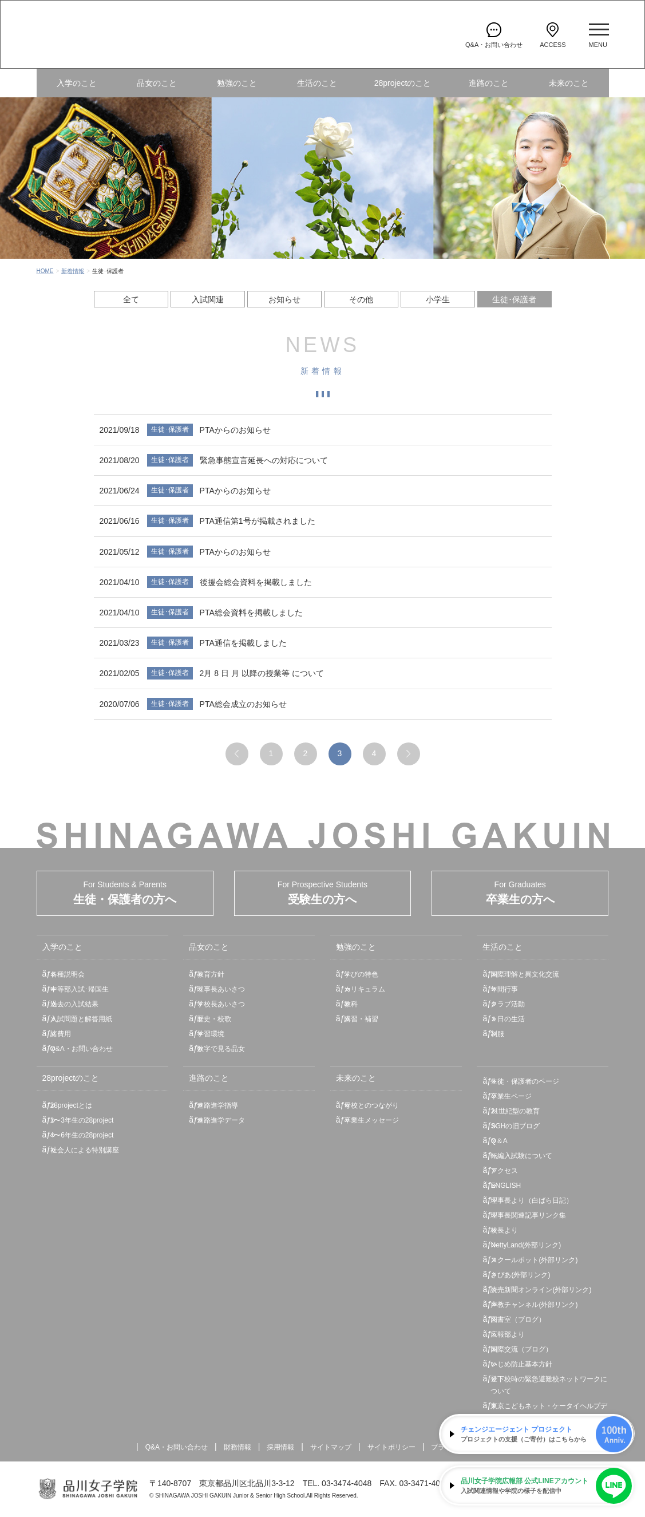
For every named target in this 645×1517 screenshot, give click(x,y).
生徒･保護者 (514, 299)
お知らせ (284, 299)
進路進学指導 (217, 1105)
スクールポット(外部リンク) (533, 1260)
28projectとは (71, 1105)
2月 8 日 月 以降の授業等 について (262, 673)
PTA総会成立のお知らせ (243, 704)
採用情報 (280, 1447)
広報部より (507, 1334)
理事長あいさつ (221, 989)
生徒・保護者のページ (524, 1081)
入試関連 (208, 299)
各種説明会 (67, 974)
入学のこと (77, 83)
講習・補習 (361, 1019)
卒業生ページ (511, 1096)
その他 (361, 299)
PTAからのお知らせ (235, 429)
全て (131, 299)
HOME (45, 271)
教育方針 (210, 974)
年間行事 (504, 989)
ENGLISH (505, 1186)
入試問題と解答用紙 (81, 1019)
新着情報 (72, 271)
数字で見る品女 (221, 1049)
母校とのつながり (371, 1105)
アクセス (504, 1171)
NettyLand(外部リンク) (525, 1245)
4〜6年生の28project (82, 1135)
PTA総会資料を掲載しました (251, 612)
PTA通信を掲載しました (243, 642)
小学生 (438, 299)
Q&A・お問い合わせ (81, 1049)
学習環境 (210, 1034)
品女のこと (157, 83)
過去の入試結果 (74, 1004)
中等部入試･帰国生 (79, 989)
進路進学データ (221, 1120)
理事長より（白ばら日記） (531, 1200)
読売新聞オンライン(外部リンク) (540, 1290)
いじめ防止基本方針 (521, 1364)
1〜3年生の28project (82, 1120)
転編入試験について (521, 1156)
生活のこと (317, 83)
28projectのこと (403, 83)
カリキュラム (364, 989)
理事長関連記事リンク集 (528, 1215)
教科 (351, 1004)
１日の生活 (507, 1019)
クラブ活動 (507, 1004)
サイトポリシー (391, 1447)
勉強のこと (237, 83)
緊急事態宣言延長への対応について (264, 460)
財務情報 (237, 1447)
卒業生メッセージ (371, 1120)
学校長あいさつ (221, 1004)
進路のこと (489, 83)
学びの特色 (361, 974)
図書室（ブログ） (517, 1319)
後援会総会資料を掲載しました (256, 582)
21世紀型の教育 (514, 1111)
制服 (497, 1034)
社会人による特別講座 (84, 1150)
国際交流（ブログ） (521, 1349)
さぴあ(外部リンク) (520, 1275)
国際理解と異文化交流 (524, 974)
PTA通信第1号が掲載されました (257, 521)
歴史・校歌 (214, 1019)
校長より (504, 1230)
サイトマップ (330, 1447)
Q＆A (498, 1141)
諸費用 (60, 1034)
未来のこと (569, 83)
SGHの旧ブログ (515, 1126)
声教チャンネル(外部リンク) (533, 1305)
